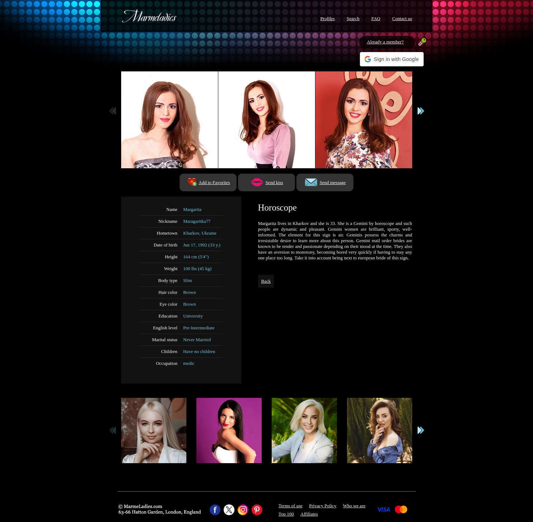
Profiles (327, 18)
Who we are (354, 505)
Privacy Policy (322, 505)
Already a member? (385, 41)
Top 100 (286, 514)
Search (353, 18)
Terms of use (291, 505)
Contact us (402, 18)
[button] (391, 59)
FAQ (375, 18)
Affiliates (309, 514)
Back (266, 281)
